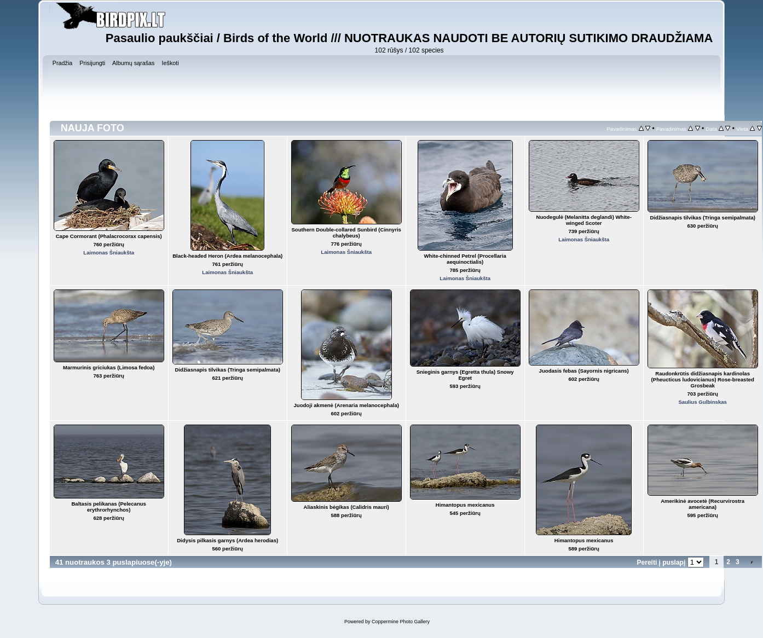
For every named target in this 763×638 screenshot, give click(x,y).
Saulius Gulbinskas (702, 402)
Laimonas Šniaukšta (108, 253)
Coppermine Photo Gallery (401, 621)
